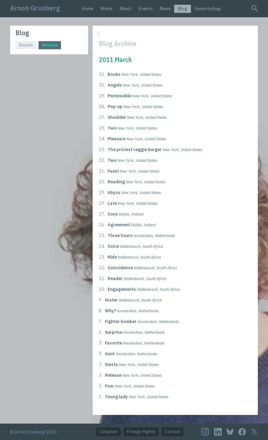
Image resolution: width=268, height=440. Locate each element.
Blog (182, 8)
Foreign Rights (141, 431)
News (165, 8)
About (126, 8)
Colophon (108, 431)
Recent (26, 45)
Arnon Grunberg (35, 8)
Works (106, 8)
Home (87, 8)
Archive (49, 45)
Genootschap (207, 8)
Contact (172, 431)
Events (146, 8)
